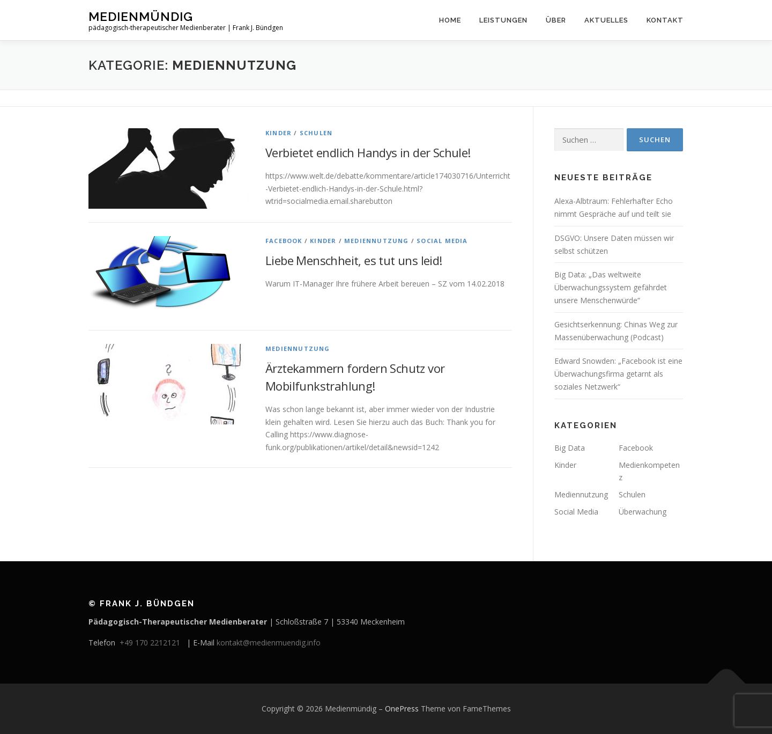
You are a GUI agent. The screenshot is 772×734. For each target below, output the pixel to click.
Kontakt (665, 20)
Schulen (316, 133)
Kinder (278, 133)
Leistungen (503, 20)
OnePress (402, 708)
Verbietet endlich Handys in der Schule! (368, 152)
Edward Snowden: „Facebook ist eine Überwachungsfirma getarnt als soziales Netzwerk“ (618, 374)
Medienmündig (140, 16)
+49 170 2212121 (152, 642)
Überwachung (642, 512)
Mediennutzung (376, 241)
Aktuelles (606, 20)
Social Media (442, 241)
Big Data (569, 448)
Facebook (283, 241)
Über (556, 20)
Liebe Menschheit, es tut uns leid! (353, 260)
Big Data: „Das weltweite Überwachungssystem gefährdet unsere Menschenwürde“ (610, 287)
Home (450, 20)
